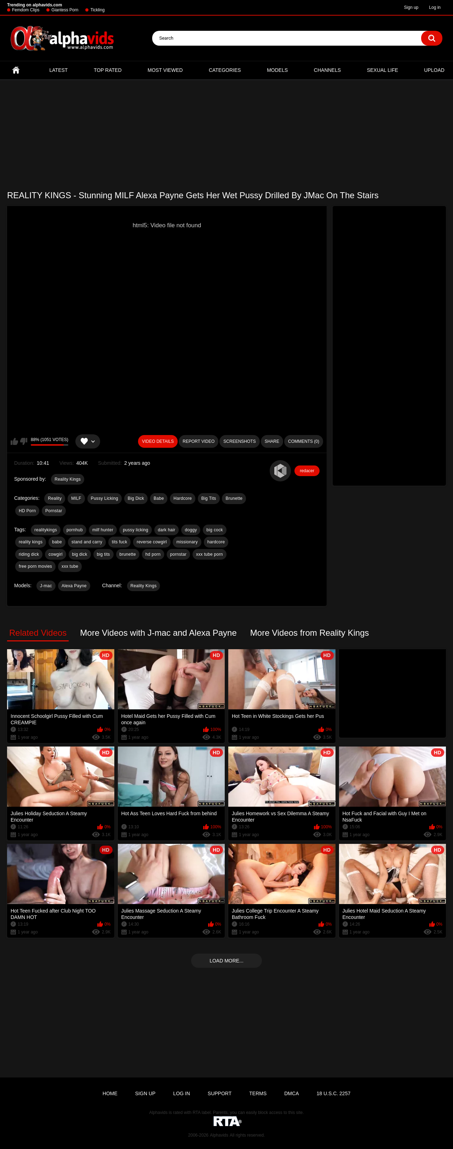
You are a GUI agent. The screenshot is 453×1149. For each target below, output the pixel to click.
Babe (159, 498)
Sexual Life (382, 70)
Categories (225, 70)
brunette (128, 554)
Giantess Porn (64, 9)
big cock (214, 529)
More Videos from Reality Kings (309, 633)
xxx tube (70, 566)
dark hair (166, 529)
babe (57, 541)
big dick (79, 554)
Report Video (198, 441)
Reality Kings (68, 479)
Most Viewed (165, 70)
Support (219, 1093)
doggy (191, 529)
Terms (257, 1093)
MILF (76, 498)
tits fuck (119, 541)
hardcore (216, 541)
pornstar (178, 554)
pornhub (75, 529)
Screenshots (239, 441)
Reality (55, 498)
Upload (434, 70)
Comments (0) (303, 441)
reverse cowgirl (152, 541)
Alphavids (219, 1135)
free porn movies (35, 566)
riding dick (29, 554)
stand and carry (86, 541)
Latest (59, 70)
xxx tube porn (209, 554)
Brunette (233, 498)
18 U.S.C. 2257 (333, 1093)
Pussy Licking (104, 498)
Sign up (411, 7)
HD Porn (27, 510)
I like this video (14, 441)
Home (16, 70)
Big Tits (208, 498)
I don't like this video (23, 441)
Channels (327, 70)
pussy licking (135, 529)
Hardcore (182, 498)
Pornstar (53, 510)
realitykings (45, 529)
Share (272, 441)
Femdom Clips (25, 9)
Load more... (226, 961)
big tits (103, 554)
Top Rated (108, 70)
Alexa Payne (74, 585)
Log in (435, 7)
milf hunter (102, 529)
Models (277, 70)
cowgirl (55, 554)
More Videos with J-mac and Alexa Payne (158, 633)
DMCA (291, 1093)
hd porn (153, 554)
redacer (307, 470)
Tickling (97, 9)
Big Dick (136, 498)
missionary (186, 541)
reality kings (30, 541)
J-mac (46, 585)
